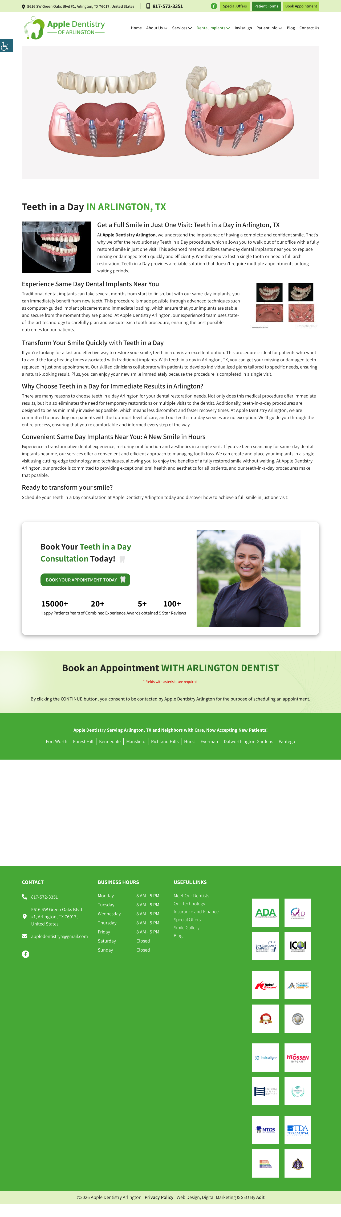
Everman (209, 741)
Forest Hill (83, 741)
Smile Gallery (187, 927)
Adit (260, 1197)
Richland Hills (164, 741)
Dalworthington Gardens (248, 741)
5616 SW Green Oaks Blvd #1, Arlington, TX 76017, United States (78, 6)
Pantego (287, 741)
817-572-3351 (164, 6)
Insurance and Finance (196, 911)
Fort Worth (56, 741)
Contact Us (309, 28)
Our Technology (189, 903)
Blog (291, 28)
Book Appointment (301, 6)
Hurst (189, 741)
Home (136, 28)
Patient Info (267, 28)
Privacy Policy (159, 1197)
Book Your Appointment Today (87, 579)
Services (179, 28)
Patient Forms (266, 6)
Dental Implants (211, 28)
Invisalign (243, 28)
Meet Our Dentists (191, 895)
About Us (154, 28)
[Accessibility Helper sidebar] (6, 45)
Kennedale (110, 741)
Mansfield (135, 741)
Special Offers (235, 6)
